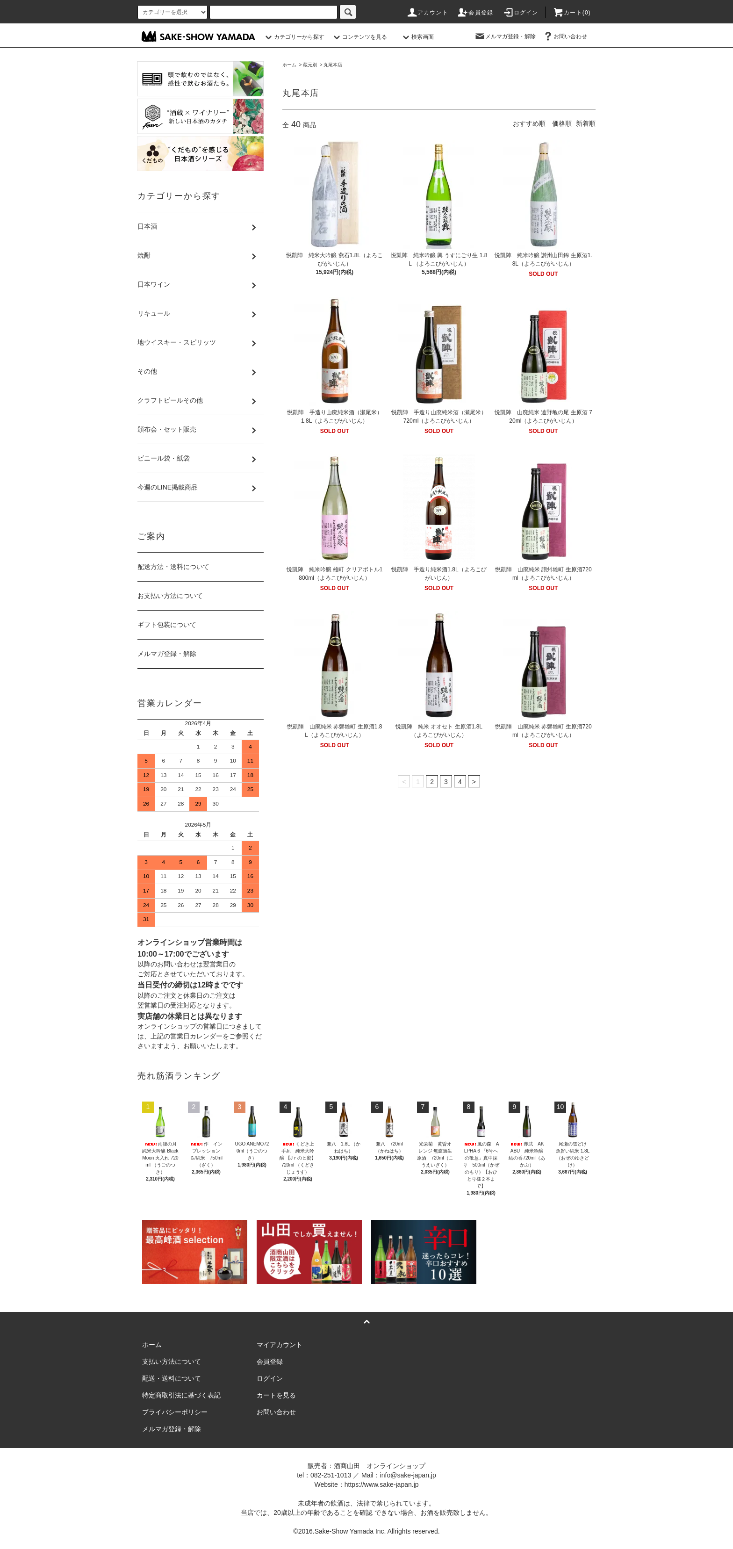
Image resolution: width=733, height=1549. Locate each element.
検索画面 (417, 37)
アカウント (427, 12)
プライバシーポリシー (175, 1412)
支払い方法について (171, 1361)
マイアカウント (279, 1344)
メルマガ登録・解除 (505, 36)
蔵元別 (310, 64)
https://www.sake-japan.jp (382, 1484)
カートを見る (276, 1395)
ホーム (289, 64)
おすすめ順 (529, 123)
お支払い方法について (170, 595)
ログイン (521, 12)
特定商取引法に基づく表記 (181, 1395)
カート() (572, 12)
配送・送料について (171, 1378)
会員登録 (475, 12)
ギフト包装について (166, 624)
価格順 (562, 123)
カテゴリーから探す (293, 37)
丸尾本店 (332, 64)
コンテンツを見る (359, 37)
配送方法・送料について (173, 566)
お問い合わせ (564, 36)
